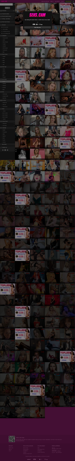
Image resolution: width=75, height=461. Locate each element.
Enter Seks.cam (37, 27)
